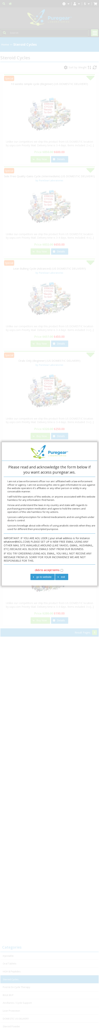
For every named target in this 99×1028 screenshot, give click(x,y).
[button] (42, 577)
